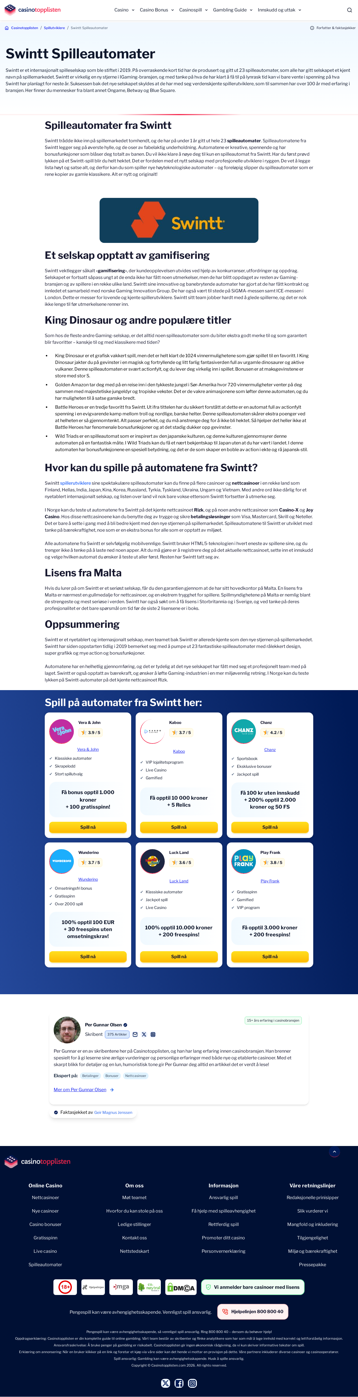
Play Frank (270, 881)
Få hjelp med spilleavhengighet (224, 1211)
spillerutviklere (75, 483)
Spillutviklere (54, 28)
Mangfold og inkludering (312, 1224)
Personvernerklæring (224, 1251)
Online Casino (45, 1185)
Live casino (45, 1251)
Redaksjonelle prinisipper (313, 1197)
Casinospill (190, 10)
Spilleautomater (45, 1264)
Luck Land (178, 881)
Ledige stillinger (134, 1224)
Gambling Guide (230, 10)
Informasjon (224, 1185)
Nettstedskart (134, 1251)
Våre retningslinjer (312, 1185)
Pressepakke (312, 1264)
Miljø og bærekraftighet (312, 1251)
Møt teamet (134, 1197)
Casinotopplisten (24, 28)
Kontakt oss (134, 1237)
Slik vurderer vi (312, 1211)
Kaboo (179, 751)
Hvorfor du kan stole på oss (134, 1211)
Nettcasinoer (45, 1197)
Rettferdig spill (223, 1224)
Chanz (270, 749)
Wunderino (88, 879)
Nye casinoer (45, 1211)
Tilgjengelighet (312, 1237)
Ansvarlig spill (223, 1197)
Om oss (134, 1185)
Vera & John (88, 749)
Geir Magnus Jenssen (113, 1112)
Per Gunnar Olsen (103, 1024)
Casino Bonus (154, 10)
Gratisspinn (45, 1237)
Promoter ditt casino (223, 1237)
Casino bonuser (45, 1224)
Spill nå (88, 827)
